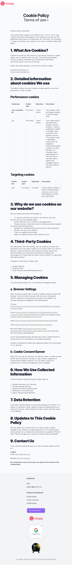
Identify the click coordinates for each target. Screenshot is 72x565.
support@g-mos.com (22, 454)
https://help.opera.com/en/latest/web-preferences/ (33, 325)
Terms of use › (36, 20)
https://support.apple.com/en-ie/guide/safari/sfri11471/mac (36, 321)
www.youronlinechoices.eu (20, 72)
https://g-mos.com (23, 458)
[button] (36, 510)
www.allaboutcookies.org (19, 70)
